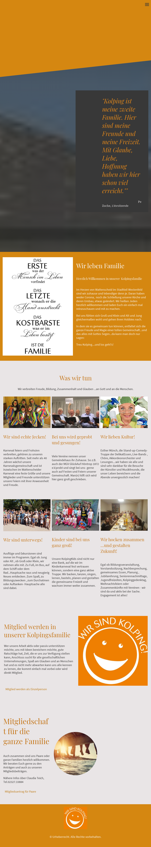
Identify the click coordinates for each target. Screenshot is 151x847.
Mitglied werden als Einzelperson (26, 689)
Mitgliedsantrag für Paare (20, 791)
